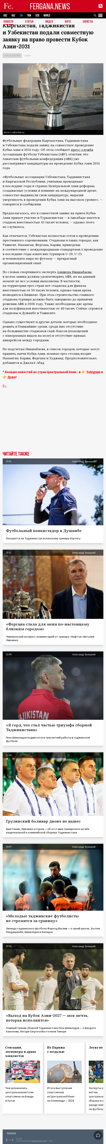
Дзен (11, 377)
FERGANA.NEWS (50, 6)
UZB (37, 15)
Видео (49, 21)
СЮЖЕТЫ (88, 21)
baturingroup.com (38, 1141)
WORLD (47, 15)
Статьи (29, 21)
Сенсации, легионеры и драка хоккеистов (20, 1052)
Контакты (11, 1133)
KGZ (13, 15)
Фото (68, 21)
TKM (29, 15)
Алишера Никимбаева (74, 272)
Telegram (93, 372)
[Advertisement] (53, 425)
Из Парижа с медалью (56, 1050)
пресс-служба (82, 150)
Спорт (27, 55)
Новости (9, 21)
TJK (21, 15)
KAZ (5, 15)
